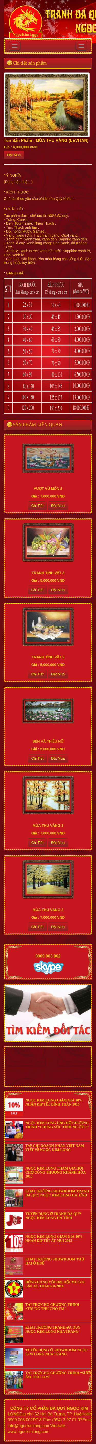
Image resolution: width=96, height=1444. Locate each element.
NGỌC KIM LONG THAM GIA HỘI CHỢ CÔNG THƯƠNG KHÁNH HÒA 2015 (55, 1172)
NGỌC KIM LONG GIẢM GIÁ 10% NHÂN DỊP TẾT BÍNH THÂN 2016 (53, 1102)
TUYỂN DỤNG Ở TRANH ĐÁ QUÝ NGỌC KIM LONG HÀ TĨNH (53, 1216)
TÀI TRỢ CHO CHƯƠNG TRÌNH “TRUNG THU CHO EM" (52, 1306)
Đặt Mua (14, 155)
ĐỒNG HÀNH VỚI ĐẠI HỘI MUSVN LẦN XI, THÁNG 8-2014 (54, 1284)
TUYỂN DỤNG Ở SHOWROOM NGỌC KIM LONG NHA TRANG (56, 1352)
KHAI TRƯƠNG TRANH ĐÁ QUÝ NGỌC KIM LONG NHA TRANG (52, 1329)
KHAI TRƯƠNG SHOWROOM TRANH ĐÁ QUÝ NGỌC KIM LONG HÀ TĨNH (57, 1193)
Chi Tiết (37, 506)
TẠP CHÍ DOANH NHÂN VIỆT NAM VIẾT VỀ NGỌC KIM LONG (54, 1147)
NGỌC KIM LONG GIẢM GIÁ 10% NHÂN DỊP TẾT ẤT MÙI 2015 (53, 1238)
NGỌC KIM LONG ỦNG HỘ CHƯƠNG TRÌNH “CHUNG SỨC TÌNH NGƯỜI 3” (57, 1125)
